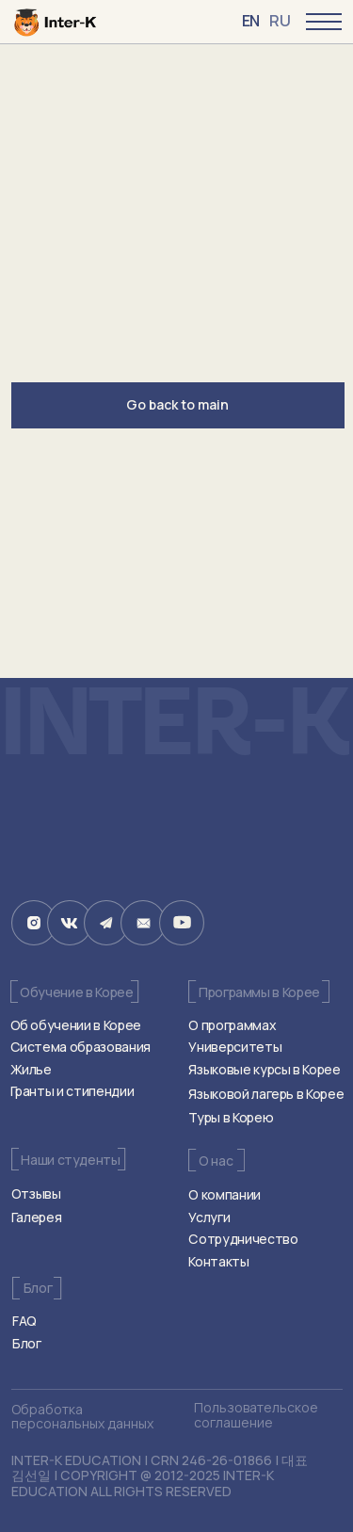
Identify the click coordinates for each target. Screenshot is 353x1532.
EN (251, 20)
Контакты (218, 1261)
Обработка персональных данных (82, 1416)
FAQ (24, 1321)
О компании (224, 1194)
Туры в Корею (230, 1117)
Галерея (36, 1217)
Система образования (80, 1047)
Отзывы (36, 1193)
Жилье (31, 1069)
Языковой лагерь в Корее (266, 1094)
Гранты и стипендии (72, 1091)
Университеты (234, 1047)
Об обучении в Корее (75, 1025)
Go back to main (177, 404)
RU (279, 20)
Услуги (209, 1217)
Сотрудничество (242, 1239)
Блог (26, 1343)
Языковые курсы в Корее (264, 1069)
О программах (232, 1025)
